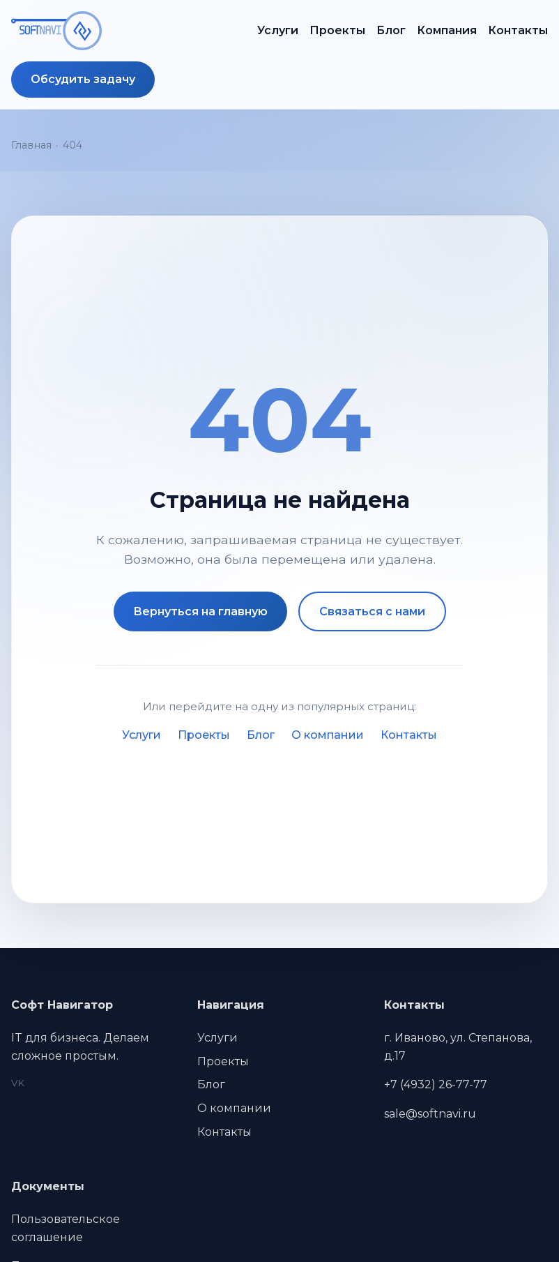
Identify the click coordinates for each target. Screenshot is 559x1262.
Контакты (518, 30)
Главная (31, 145)
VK (17, 1082)
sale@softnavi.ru (430, 1113)
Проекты (337, 30)
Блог (391, 30)
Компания (447, 30)
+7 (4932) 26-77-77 (435, 1084)
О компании (327, 735)
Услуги (277, 30)
